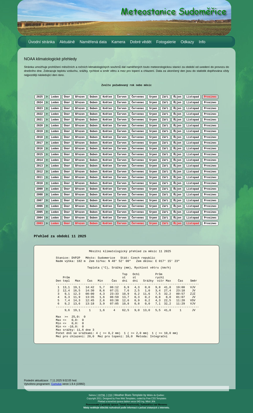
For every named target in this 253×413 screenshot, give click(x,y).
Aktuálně (67, 42)
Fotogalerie (166, 42)
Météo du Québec (155, 395)
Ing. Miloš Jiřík (148, 401)
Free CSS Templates (156, 398)
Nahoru (92, 395)
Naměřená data (93, 42)
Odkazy (187, 42)
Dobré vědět (140, 42)
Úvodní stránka (41, 42)
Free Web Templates (125, 398)
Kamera (118, 42)
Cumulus (56, 383)
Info (202, 42)
